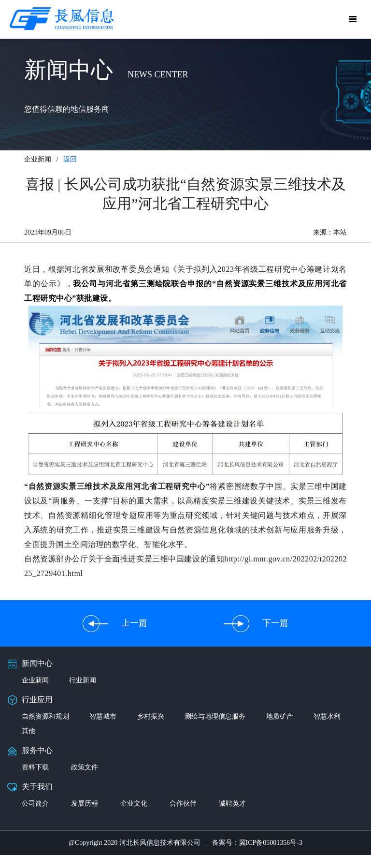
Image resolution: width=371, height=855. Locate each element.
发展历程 (84, 803)
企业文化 (133, 803)
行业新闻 (82, 680)
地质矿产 (279, 716)
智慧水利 (327, 716)
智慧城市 (102, 716)
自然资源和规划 (45, 716)
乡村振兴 (150, 716)
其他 (28, 731)
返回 (70, 159)
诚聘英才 (232, 803)
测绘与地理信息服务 (215, 716)
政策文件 (84, 767)
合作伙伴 (183, 803)
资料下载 (35, 767)
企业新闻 (35, 680)
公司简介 (35, 803)
